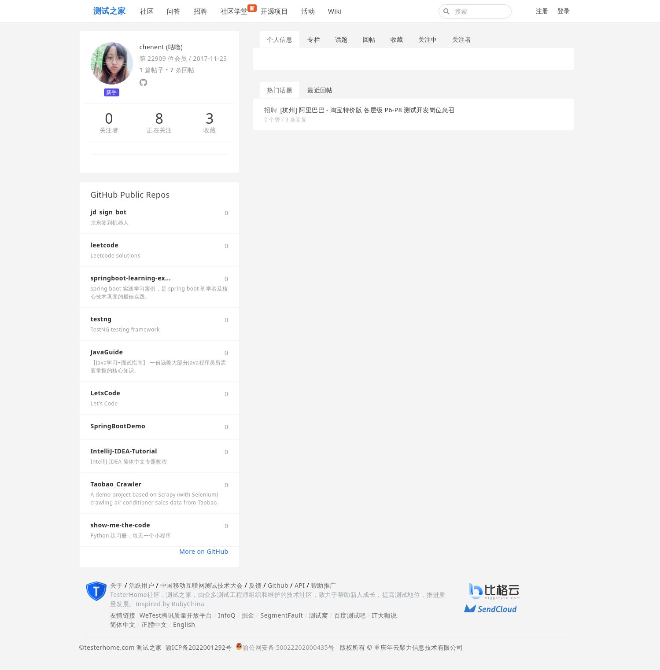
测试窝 (318, 615)
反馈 (255, 585)
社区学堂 (237, 9)
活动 (308, 11)
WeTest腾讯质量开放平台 (176, 615)
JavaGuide (107, 352)
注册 (542, 11)
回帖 (369, 39)
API (300, 585)
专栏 (313, 39)
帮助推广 (323, 585)
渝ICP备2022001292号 (197, 647)
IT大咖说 (384, 615)
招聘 (200, 11)
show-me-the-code (120, 525)
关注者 (109, 130)
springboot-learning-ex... (131, 278)
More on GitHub (203, 551)
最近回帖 (320, 90)
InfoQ (227, 615)
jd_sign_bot (109, 212)
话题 (341, 39)
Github (278, 585)
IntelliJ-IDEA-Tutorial (124, 451)
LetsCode (106, 393)
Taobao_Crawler (116, 484)
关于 (116, 585)
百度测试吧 (350, 615)
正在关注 (159, 130)
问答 (174, 11)
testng (101, 319)
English (184, 624)
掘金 (248, 615)
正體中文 (154, 624)
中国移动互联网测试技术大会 (201, 585)
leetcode (105, 245)
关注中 (427, 39)
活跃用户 (142, 585)
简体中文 (123, 624)
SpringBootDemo (118, 426)
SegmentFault (282, 615)
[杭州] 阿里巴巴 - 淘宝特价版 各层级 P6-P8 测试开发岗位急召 (367, 110)
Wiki (335, 11)
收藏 (209, 130)
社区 (147, 11)
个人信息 (279, 39)
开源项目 (274, 11)
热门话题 (279, 90)
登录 (563, 11)
